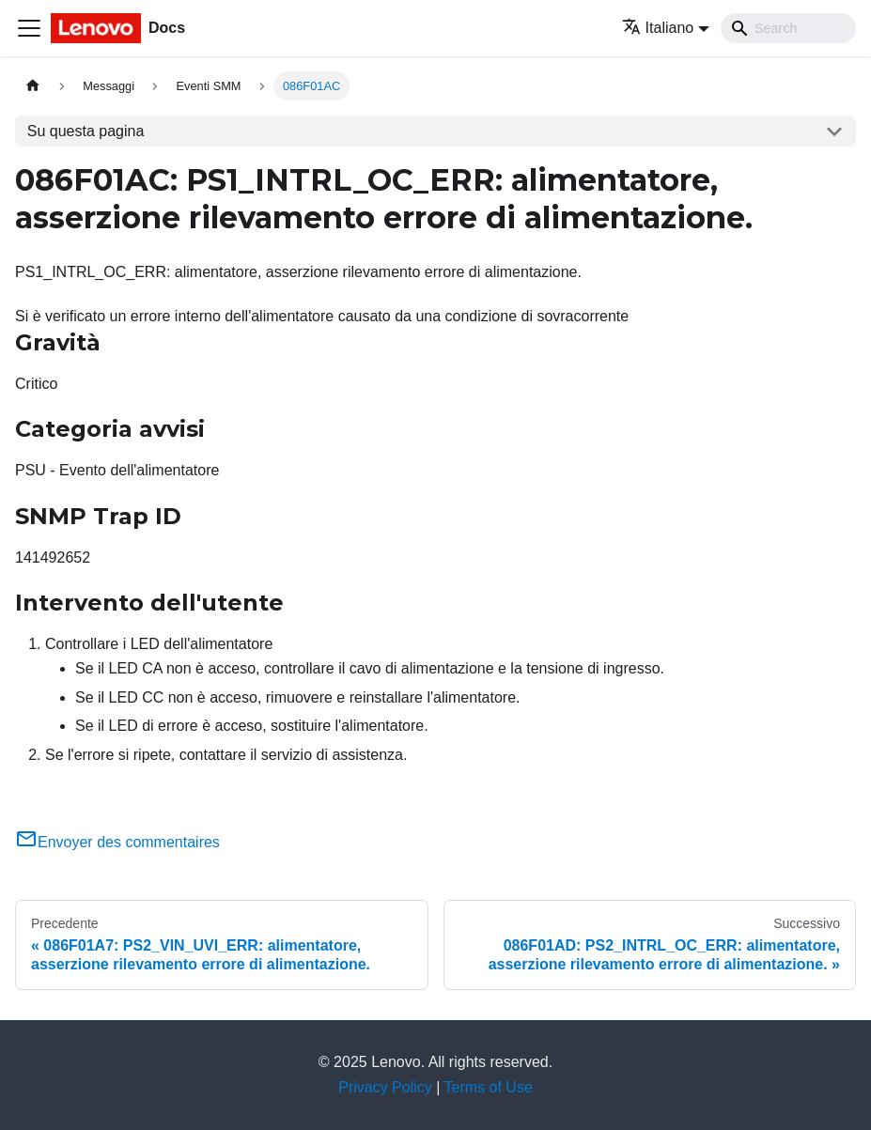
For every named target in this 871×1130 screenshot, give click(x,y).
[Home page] (33, 86)
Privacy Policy (385, 1087)
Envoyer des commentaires (117, 842)
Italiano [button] (658, 28)
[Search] (788, 28)
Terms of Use (488, 1087)
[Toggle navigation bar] (29, 28)
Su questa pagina (86, 131)
